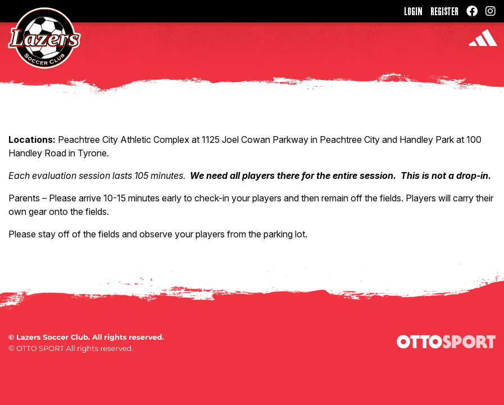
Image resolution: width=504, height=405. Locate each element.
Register (444, 11)
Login (413, 11)
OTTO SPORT (40, 348)
